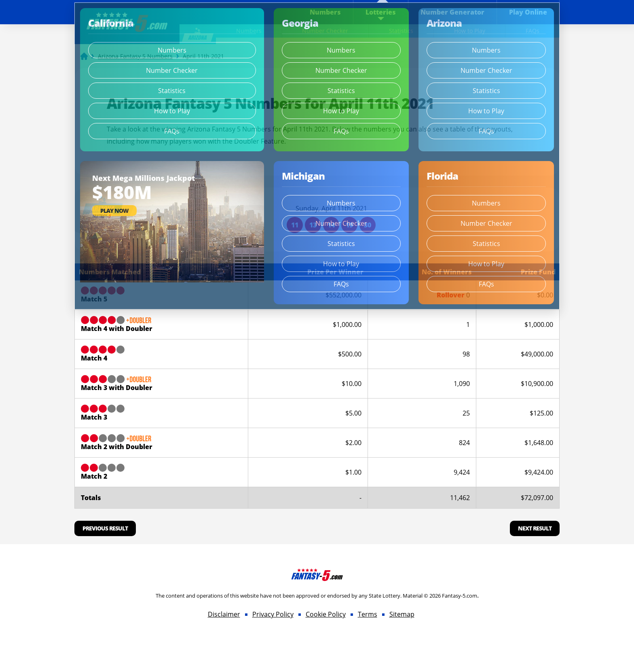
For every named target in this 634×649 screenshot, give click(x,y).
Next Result (535, 528)
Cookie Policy (326, 614)
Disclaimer (224, 614)
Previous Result (105, 528)
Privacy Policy (273, 614)
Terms (367, 614)
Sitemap (401, 614)
